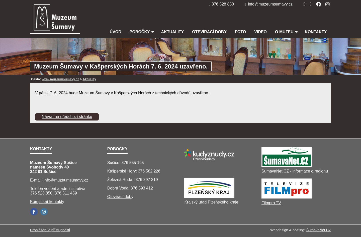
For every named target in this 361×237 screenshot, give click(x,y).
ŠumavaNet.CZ (318, 230)
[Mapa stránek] (309, 4)
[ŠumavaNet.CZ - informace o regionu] (286, 165)
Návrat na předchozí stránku (67, 116)
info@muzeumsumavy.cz (268, 4)
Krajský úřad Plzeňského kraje (211, 202)
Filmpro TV (271, 203)
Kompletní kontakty (47, 202)
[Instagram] (326, 4)
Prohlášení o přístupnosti (50, 230)
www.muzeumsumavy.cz (60, 79)
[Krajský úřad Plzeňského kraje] (209, 196)
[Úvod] (303, 4)
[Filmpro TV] (286, 197)
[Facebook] (317, 4)
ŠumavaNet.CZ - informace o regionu (294, 171)
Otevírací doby (120, 196)
